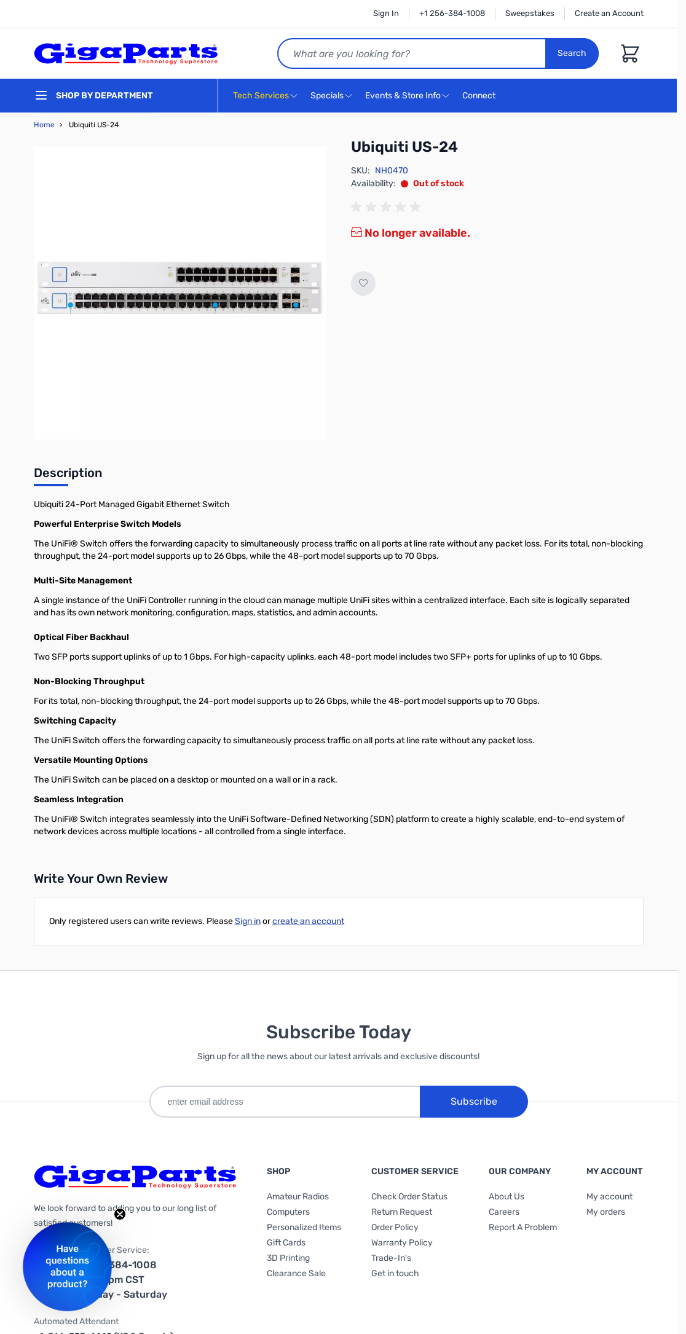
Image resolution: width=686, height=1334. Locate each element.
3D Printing (288, 1258)
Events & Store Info (403, 95)
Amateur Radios (298, 1196)
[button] (67, 1267)
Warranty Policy (402, 1242)
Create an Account (609, 13)
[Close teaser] (120, 1214)
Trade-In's (391, 1258)
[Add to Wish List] (363, 283)
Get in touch (395, 1273)
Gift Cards (286, 1242)
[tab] (68, 476)
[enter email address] (284, 1102)
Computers (288, 1212)
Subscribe (474, 1101)
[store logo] (126, 53)
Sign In (386, 13)
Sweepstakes (529, 13)
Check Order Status (409, 1196)
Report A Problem (523, 1227)
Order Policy (395, 1227)
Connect (480, 96)
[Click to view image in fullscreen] (180, 293)
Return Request (401, 1212)
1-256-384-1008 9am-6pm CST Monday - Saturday (122, 1279)
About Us (506, 1196)
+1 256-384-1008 (452, 13)
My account (609, 1196)
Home (44, 124)
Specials (327, 95)
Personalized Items (304, 1227)
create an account (308, 921)
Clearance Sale (296, 1273)
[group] (388, 207)
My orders (605, 1212)
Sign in (248, 921)
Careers (504, 1212)
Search (572, 53)
